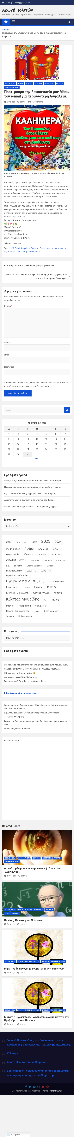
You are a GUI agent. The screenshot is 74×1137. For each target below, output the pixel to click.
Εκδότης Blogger (24, 910)
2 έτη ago (9, 924)
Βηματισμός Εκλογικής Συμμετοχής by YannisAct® (34, 968)
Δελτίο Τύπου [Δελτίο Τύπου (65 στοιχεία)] (16, 560)
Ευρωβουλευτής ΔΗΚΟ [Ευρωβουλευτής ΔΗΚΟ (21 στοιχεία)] (17, 575)
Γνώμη (28, 858)
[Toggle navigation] (13, 22)
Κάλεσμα (12, 1053)
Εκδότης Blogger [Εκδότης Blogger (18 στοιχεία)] (34, 566)
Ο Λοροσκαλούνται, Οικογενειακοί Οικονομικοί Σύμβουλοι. (32, 669)
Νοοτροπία (47, 858)
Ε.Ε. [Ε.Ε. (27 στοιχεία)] (8, 565)
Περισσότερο (10, 251)
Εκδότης (29, 84)
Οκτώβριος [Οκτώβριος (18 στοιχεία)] (40, 606)
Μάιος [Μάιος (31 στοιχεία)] (55, 599)
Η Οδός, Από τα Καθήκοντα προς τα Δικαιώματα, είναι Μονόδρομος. (36, 665)
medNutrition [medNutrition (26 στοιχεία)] (13, 549)
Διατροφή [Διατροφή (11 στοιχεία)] (48, 560)
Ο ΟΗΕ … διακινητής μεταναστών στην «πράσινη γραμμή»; (30, 506)
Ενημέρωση (49, 84)
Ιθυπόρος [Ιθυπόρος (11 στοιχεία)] (26, 587)
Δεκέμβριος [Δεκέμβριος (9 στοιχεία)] (56, 554)
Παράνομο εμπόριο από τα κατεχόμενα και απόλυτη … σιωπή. (32, 487)
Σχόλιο (8, 306)
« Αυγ (35, 458)
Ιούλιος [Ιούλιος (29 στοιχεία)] (38, 587)
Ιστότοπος (9, 367)
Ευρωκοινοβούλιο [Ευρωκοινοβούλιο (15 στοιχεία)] (57, 581)
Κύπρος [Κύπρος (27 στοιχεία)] (58, 592)
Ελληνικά (13, 1134)
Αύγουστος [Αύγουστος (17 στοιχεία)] (29, 554)
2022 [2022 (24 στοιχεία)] (34, 542)
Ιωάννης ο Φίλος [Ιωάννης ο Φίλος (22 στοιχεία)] (41, 592)
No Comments (36, 102)
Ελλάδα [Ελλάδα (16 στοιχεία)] (50, 566)
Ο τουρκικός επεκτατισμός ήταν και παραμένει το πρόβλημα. (32, 480)
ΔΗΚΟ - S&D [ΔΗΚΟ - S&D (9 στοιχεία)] (43, 554)
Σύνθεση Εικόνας (12, 87)
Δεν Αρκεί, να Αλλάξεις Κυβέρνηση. (20, 677)
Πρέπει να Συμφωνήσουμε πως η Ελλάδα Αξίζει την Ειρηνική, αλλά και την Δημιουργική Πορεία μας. (35, 276)
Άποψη (20, 858)
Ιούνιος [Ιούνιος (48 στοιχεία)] (52, 587)
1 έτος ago (10, 876)
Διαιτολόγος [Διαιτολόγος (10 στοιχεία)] (35, 560)
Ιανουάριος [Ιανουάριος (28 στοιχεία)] (12, 587)
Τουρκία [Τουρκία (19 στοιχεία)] (10, 616)
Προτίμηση (22, 251)
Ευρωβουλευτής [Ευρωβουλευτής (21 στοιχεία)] (14, 570)
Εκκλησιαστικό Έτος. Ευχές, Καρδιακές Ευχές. (25, 681)
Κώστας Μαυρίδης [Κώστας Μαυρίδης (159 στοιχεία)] (22, 599)
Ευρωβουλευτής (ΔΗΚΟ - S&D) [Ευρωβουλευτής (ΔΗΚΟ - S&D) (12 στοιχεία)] (39, 571)
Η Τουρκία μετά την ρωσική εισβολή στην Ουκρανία (31, 265)
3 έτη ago (9, 102)
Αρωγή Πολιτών (17, 10)
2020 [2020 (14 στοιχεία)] (18, 542)
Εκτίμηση (38, 84)
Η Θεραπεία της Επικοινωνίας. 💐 (20, 673)
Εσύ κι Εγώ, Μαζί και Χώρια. (17, 728)
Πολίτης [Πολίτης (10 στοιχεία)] (37, 611)
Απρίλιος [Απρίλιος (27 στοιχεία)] (43, 549)
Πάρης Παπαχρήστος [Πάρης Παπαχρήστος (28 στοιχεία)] (17, 611)
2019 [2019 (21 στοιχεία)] (8, 542)
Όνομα (8, 342)
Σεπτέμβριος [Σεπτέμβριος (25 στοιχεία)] (51, 611)
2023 (11, 248)
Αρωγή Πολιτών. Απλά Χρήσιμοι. (27, 1062)
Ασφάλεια (25, 248)
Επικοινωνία (45, 248)
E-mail (17, 248)
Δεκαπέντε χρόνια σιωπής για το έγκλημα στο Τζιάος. (29, 500)
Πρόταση (60, 84)
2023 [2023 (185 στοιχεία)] (45, 541)
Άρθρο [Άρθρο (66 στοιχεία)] (29, 549)
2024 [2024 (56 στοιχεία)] (58, 541)
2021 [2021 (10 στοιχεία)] (25, 542)
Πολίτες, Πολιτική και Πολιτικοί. (23, 920)
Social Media (10, 84)
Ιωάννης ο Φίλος (59, 248)
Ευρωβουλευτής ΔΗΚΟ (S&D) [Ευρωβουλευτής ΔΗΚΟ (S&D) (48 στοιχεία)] (25, 581)
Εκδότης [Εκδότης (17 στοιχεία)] (18, 566)
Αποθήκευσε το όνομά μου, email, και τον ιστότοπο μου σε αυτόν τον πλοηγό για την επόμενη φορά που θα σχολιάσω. (36, 384)
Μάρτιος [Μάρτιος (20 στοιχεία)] (10, 606)
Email (7, 355)
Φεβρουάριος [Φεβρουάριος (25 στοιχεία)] (25, 616)
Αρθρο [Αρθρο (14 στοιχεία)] (55, 549)
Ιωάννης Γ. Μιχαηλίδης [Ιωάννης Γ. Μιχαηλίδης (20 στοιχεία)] (17, 593)
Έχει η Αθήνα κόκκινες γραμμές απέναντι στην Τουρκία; (30, 493)
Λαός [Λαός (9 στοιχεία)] (45, 600)
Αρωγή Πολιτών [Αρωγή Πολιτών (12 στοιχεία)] (12, 554)
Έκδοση (20, 84)
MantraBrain (56, 1091)
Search (67, 410)
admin (21, 102)
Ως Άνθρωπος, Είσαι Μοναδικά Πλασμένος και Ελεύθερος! (31, 713)
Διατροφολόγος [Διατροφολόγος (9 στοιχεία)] (61, 560)
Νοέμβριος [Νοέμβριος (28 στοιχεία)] (25, 605)
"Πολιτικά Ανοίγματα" (14, 717)
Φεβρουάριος (34, 251)
